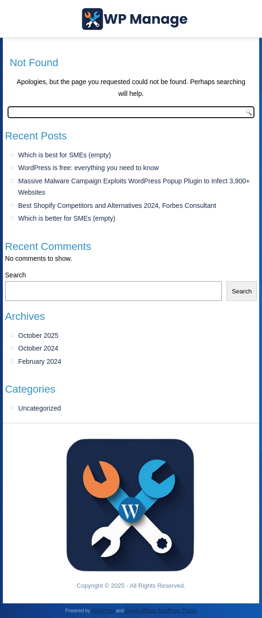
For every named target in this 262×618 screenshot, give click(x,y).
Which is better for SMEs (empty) (66, 218)
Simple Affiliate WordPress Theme (161, 610)
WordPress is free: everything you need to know (88, 168)
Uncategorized (39, 408)
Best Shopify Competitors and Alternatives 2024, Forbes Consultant (117, 205)
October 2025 (38, 335)
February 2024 (39, 361)
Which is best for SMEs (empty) (64, 155)
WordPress (102, 610)
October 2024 (38, 348)
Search (15, 275)
